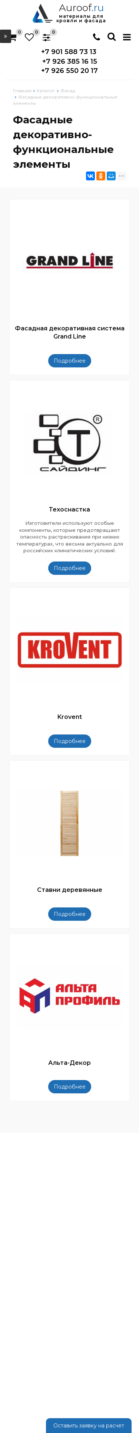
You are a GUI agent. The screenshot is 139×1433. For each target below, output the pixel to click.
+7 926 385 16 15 (69, 61)
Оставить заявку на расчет (88, 1425)
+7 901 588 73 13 (68, 52)
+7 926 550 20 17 (69, 71)
